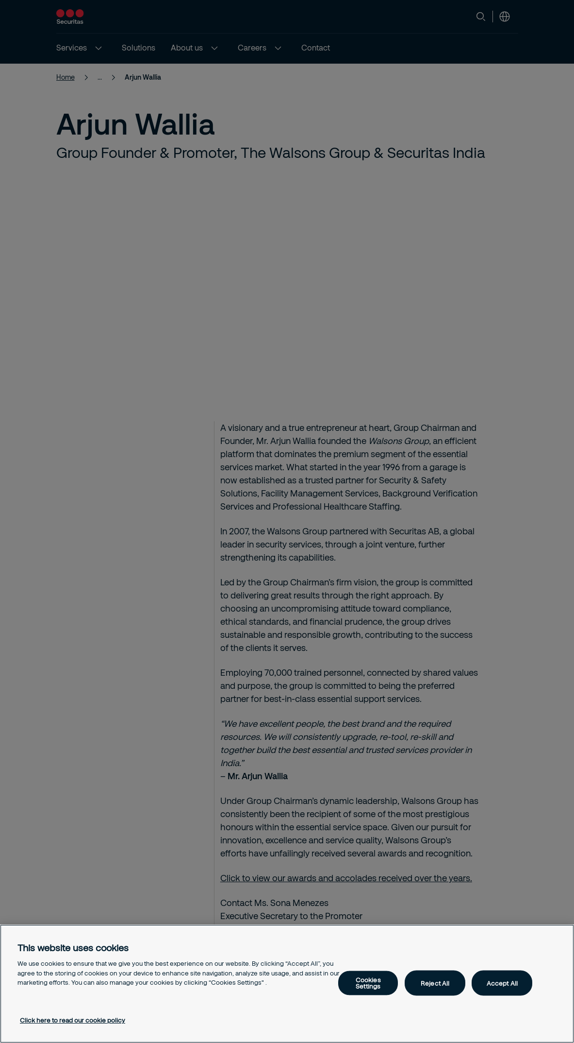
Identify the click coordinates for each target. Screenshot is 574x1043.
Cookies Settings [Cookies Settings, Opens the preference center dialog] (368, 983)
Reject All (435, 983)
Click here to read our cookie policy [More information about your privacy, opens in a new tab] (72, 1020)
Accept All (502, 983)
